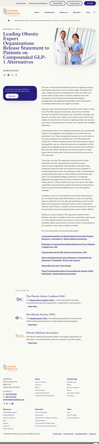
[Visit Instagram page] (7, 403)
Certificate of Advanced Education (46, 426)
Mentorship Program (73, 393)
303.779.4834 (10, 397)
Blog (4, 420)
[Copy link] (4, 75)
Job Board (6, 426)
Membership (72, 379)
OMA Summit (39, 415)
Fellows (69, 390)
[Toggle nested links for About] (37, 12)
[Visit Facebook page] (4, 403)
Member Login (71, 382)
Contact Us (92, 434)
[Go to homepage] (9, 20)
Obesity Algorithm (8, 415)
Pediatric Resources (9, 418)
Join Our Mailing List (73, 418)
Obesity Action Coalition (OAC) (42, 300)
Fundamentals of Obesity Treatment (46, 418)
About (37, 379)
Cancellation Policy (81, 434)
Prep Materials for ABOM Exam (45, 423)
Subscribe (11, 96)
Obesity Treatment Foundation (44, 396)
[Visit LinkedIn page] (12, 403)
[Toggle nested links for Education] (77, 12)
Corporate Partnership (42, 393)
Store (68, 412)
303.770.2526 (11, 394)
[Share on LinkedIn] (8, 75)
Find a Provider (21, 3)
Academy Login (75, 3)
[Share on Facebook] (16, 75)
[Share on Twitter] (12, 75)
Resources (7, 409)
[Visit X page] (10, 403)
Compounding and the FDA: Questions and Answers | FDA (64, 252)
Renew (69, 385)
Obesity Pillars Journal (10, 412)
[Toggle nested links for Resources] (64, 12)
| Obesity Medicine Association (75, 239)
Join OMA (90, 3)
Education (39, 409)
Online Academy (40, 420)
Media (37, 387)
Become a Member (73, 387)
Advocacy (38, 385)
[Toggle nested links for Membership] (50, 12)
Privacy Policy (57, 434)
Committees (70, 396)
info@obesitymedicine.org (13, 399)
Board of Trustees (40, 382)
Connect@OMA (57, 3)
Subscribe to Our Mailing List (38, 3)
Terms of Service (68, 434)
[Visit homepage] (11, 12)
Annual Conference (41, 412)
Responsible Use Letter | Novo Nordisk (56, 265)
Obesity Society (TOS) (38, 318)
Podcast (5, 423)
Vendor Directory (8, 429)
